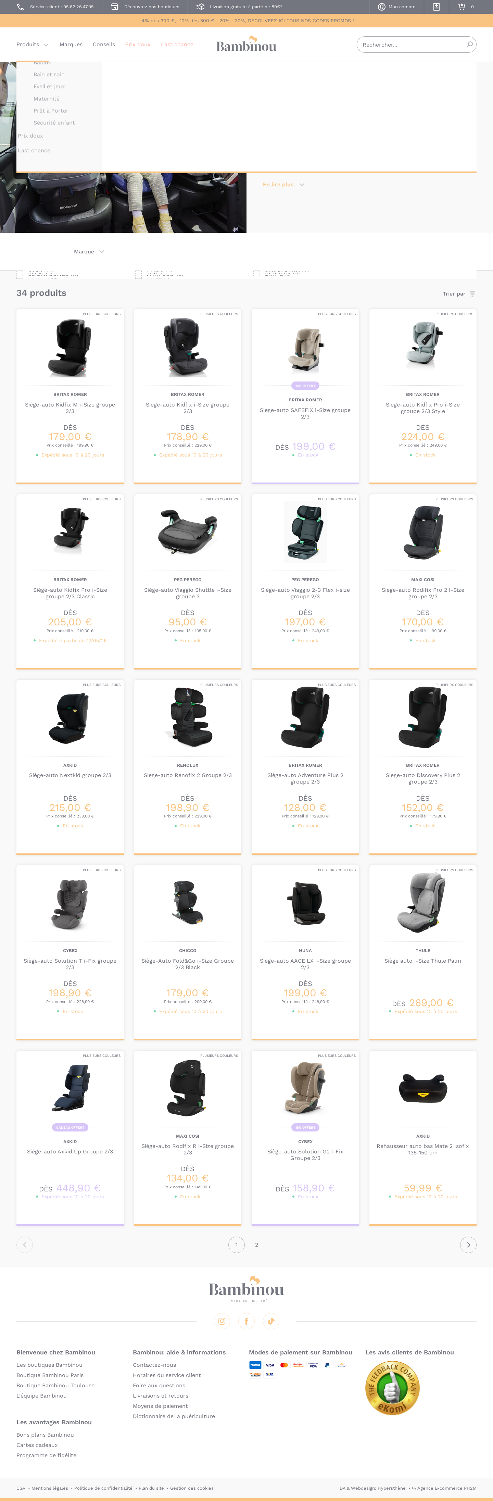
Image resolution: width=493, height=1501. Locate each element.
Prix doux (138, 46)
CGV (20, 1488)
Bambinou (246, 45)
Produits (27, 46)
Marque (84, 251)
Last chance (177, 46)
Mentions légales (49, 1488)
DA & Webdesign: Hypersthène (373, 1488)
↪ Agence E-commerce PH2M (444, 1488)
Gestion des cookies (192, 1488)
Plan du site (151, 1488)
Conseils (104, 46)
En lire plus (278, 184)
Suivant (468, 1245)
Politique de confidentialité (103, 1488)
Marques (71, 46)
